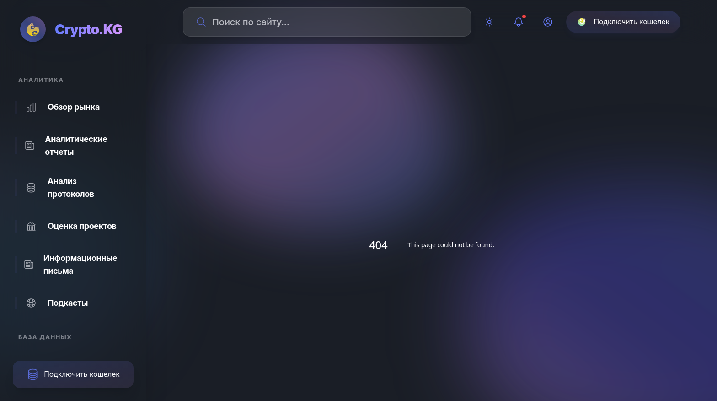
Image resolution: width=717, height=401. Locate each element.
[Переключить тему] (489, 22)
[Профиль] (548, 22)
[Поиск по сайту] (332, 22)
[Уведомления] (519, 22)
